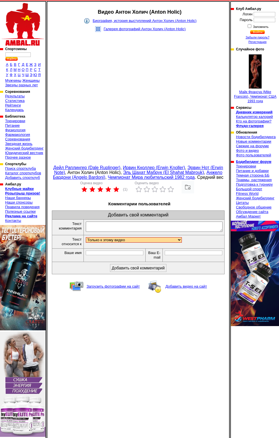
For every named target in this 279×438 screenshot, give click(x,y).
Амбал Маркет (248, 216)
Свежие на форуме (252, 146)
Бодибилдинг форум (253, 162)
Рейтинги (13, 105)
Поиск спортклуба (20, 168)
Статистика (15, 101)
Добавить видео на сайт (186, 288)
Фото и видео (247, 150)
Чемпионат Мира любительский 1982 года (151, 177)
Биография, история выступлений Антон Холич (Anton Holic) (144, 21)
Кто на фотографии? (254, 121)
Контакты (13, 220)
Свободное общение (254, 207)
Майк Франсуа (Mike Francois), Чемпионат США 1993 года (255, 78)
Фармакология (17, 134)
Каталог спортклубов (23, 173)
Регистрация (257, 42)
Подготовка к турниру (254, 184)
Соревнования (17, 139)
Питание (12, 125)
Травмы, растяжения (254, 180)
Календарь (14, 110)
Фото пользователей (253, 155)
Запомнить (260, 26)
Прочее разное (18, 157)
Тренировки (15, 121)
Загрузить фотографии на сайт (113, 288)
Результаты (15, 96)
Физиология (15, 130)
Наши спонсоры (18, 202)
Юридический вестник (24, 153)
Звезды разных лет (21, 85)
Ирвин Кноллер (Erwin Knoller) (154, 167)
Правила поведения (22, 207)
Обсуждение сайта (252, 212)
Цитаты (242, 202)
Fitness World (247, 193)
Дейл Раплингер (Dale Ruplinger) (86, 167)
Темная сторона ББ (253, 175)
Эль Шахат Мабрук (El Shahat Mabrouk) (163, 172)
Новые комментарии (253, 141)
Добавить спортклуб (22, 177)
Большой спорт (249, 189)
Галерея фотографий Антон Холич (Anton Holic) (145, 29)
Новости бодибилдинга (256, 137)
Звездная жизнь (18, 144)
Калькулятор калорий (254, 116)
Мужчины (13, 80)
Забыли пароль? (258, 37)
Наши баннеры (18, 198)
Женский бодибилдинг (24, 148)
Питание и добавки (252, 171)
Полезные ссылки (20, 211)
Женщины (31, 80)
